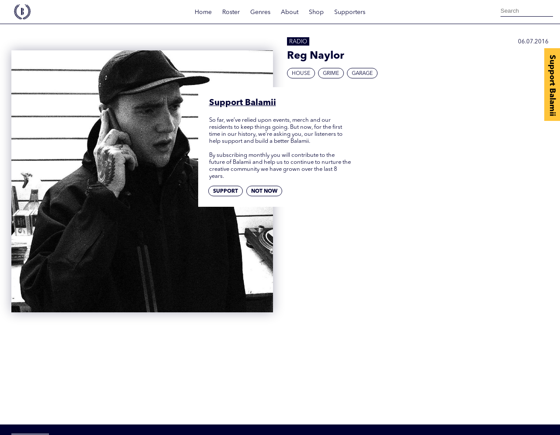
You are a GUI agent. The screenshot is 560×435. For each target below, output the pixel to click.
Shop (316, 12)
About (289, 12)
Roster (231, 12)
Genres (260, 12)
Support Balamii (552, 85)
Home (203, 12)
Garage (362, 73)
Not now (264, 191)
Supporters (349, 12)
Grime (331, 73)
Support (225, 191)
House (301, 73)
